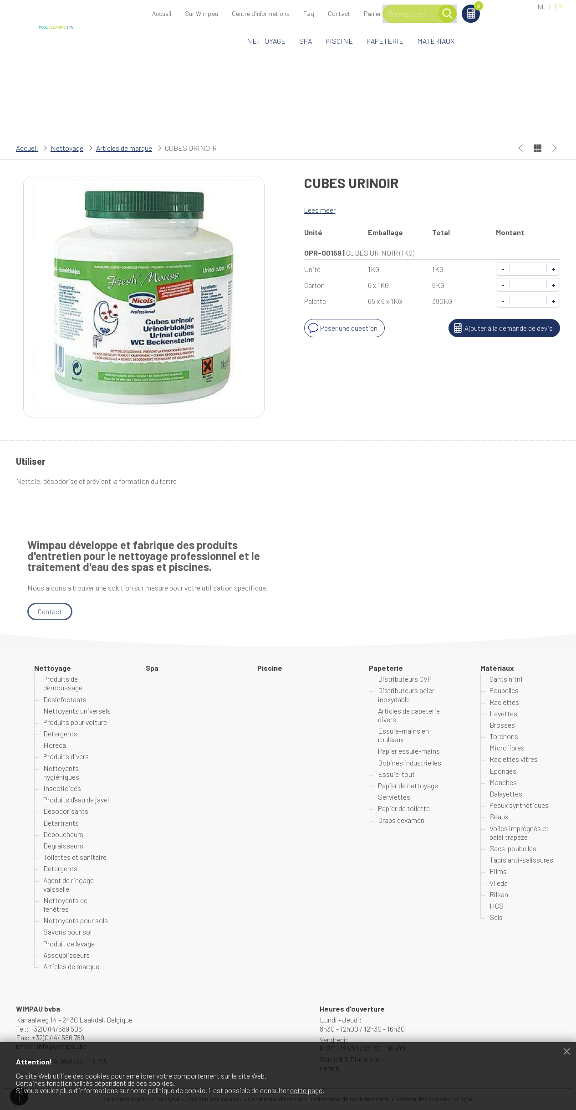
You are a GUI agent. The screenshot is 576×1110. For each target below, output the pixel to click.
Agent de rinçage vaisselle (68, 884)
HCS (496, 905)
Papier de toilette (404, 808)
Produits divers (66, 756)
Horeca (54, 745)
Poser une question (342, 328)
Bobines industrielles (409, 762)
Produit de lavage (69, 943)
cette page (306, 1090)
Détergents (60, 734)
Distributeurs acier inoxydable (406, 695)
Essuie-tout (396, 774)
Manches (503, 782)
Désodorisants (65, 811)
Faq (308, 13)
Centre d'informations (261, 13)
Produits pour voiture (75, 722)
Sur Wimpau (201, 13)
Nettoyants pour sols (75, 920)
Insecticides (62, 788)
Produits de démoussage (62, 683)
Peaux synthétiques (519, 805)
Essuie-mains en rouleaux (403, 735)
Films (498, 871)
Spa (305, 40)
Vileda (498, 883)
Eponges (502, 770)
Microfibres (507, 748)
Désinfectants (65, 699)
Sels (496, 917)
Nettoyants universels (77, 710)
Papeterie (385, 40)
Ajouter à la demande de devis (501, 328)
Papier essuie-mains (409, 751)
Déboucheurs (63, 834)
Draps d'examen (401, 820)
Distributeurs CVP (405, 679)
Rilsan (498, 894)
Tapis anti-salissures (521, 860)
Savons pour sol (67, 932)
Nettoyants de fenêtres (65, 904)
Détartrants (61, 822)
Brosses (502, 724)
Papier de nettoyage (408, 785)
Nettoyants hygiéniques (61, 772)
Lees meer (320, 210)
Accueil (161, 13)
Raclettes (504, 702)
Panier (511, 7)
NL (541, 6)
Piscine (339, 40)
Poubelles (504, 690)
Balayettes (505, 793)
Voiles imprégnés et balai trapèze (519, 832)
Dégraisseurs (63, 845)
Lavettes (503, 713)
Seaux (498, 816)
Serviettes (394, 797)
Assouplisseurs (66, 955)
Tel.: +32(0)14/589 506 (49, 1028)
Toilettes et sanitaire (75, 857)
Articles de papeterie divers (409, 715)
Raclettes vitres (513, 759)
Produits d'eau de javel (76, 800)
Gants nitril (505, 679)
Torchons (503, 736)
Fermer (567, 1051)
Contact (339, 13)
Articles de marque (124, 148)
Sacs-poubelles (512, 848)
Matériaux (435, 40)
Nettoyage (266, 40)
